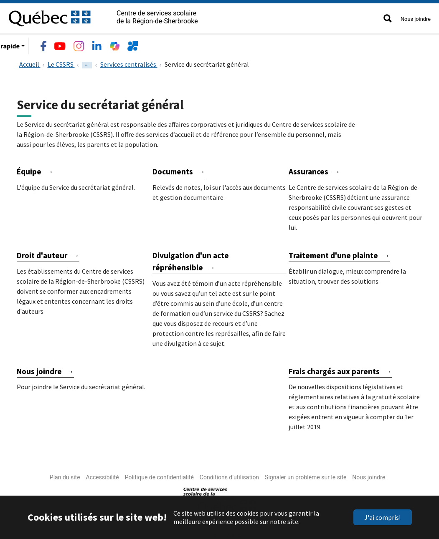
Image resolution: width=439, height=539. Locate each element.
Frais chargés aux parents (334, 370)
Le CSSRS (45, 44)
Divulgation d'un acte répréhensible (190, 260)
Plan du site (65, 475)
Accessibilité (102, 475)
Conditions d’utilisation (229, 475)
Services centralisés (128, 62)
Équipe (29, 170)
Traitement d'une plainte (333, 254)
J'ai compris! (382, 517)
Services (149, 44)
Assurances (308, 170)
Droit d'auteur (42, 254)
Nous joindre (416, 19)
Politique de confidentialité (159, 475)
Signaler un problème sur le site (305, 475)
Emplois (187, 44)
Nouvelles (227, 44)
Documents (172, 170)
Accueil (30, 62)
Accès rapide (275, 44)
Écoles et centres (97, 44)
